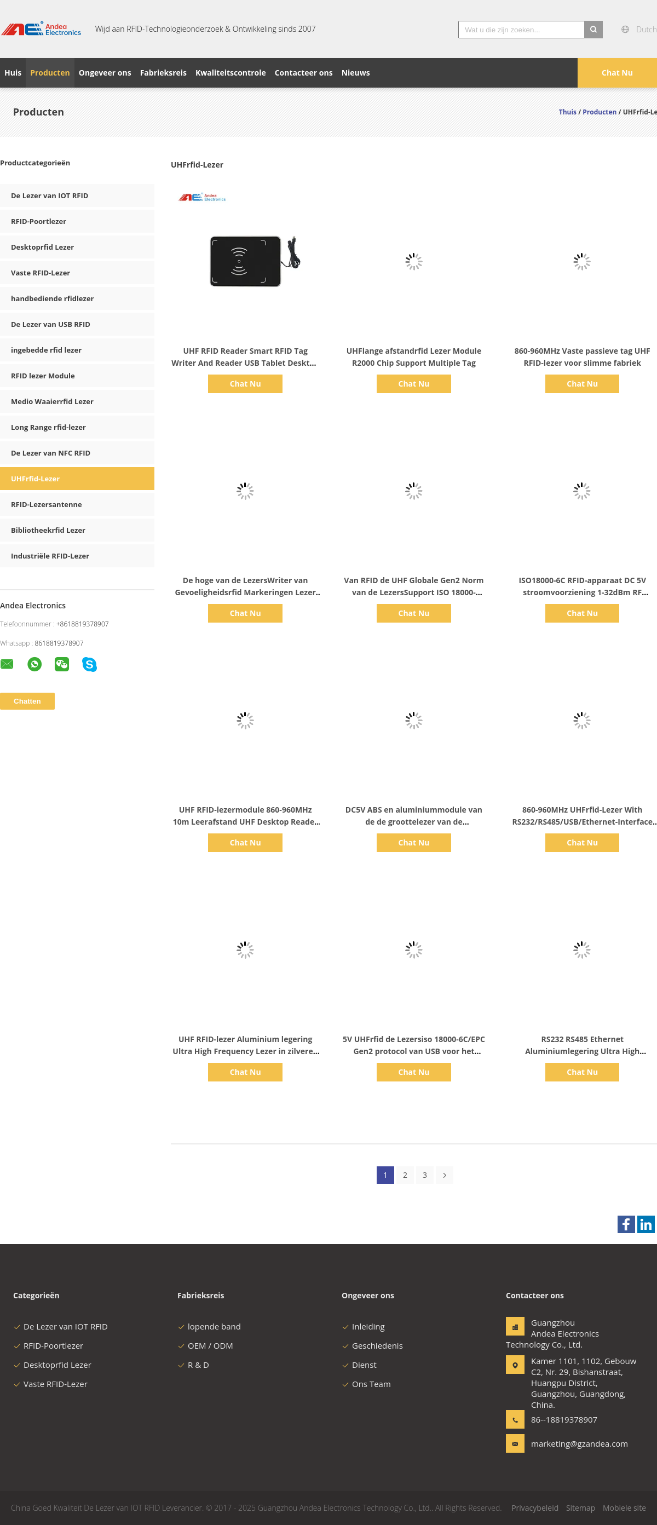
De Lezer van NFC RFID (50, 453)
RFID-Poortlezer (38, 221)
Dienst (359, 1364)
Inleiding (363, 1326)
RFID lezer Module (43, 376)
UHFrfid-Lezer (35, 479)
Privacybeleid (534, 1508)
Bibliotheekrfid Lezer (48, 530)
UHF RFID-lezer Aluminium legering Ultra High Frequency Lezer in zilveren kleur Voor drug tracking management (245, 1051)
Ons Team (366, 1383)
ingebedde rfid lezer (46, 350)
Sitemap (580, 1508)
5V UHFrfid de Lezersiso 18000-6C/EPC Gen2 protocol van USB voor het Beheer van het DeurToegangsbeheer (414, 1051)
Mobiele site (624, 1508)
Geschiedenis (372, 1345)
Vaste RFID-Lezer (40, 273)
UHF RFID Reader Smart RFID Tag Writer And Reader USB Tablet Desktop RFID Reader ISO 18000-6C (245, 363)
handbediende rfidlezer (52, 298)
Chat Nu (617, 72)
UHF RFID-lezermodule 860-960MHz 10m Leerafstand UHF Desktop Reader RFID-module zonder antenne (245, 821)
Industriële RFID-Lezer (50, 556)
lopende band (209, 1326)
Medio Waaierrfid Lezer (52, 401)
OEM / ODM (205, 1345)
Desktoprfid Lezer (42, 247)
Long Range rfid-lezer (48, 427)
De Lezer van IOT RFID (49, 195)
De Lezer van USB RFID (50, 324)
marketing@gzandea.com (565, 1443)
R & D (193, 1364)
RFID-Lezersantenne (46, 504)
